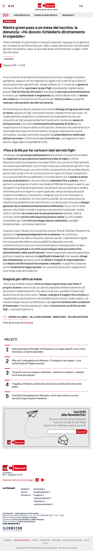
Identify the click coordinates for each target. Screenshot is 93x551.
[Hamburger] (3, 6)
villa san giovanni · (40, 316)
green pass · (60, 316)
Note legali (56, 540)
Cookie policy (45, 540)
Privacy (35, 540)
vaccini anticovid (78, 316)
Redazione (7, 540)
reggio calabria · (19, 316)
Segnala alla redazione (22, 540)
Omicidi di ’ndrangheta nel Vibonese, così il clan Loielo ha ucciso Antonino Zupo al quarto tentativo (45, 397)
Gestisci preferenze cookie (72, 540)
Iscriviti (82, 431)
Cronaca (28, 322)
